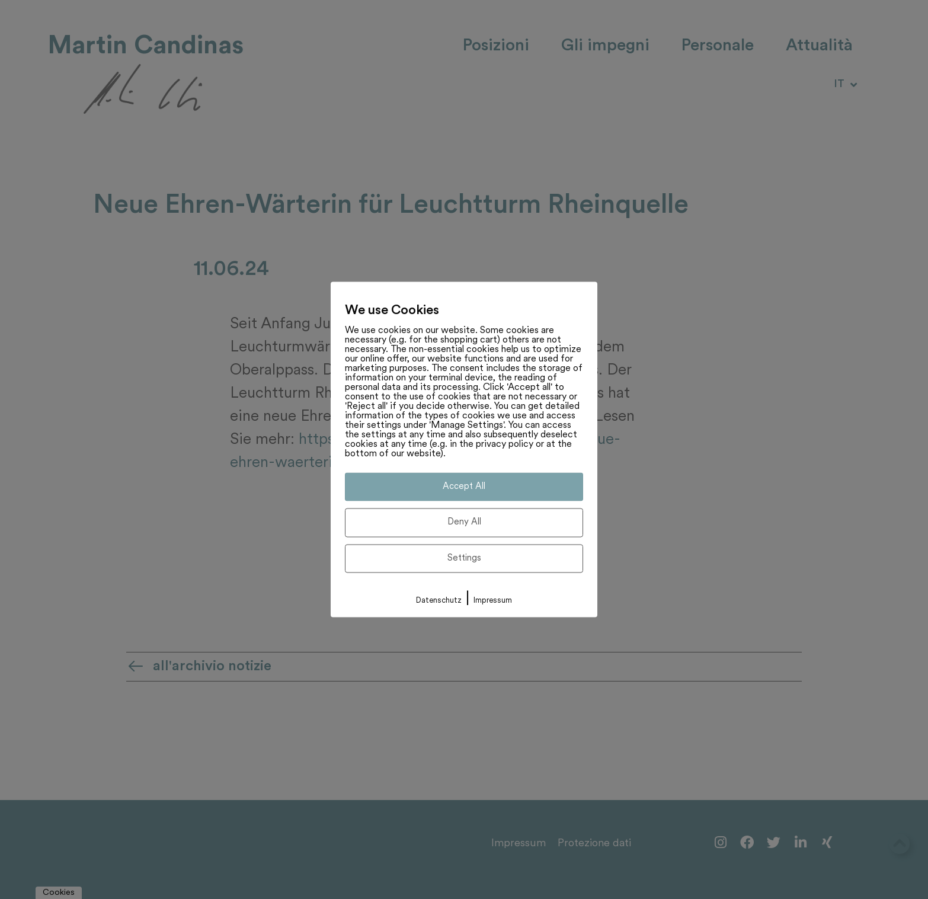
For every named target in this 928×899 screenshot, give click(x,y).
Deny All (464, 522)
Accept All (464, 486)
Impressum (492, 600)
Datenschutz (439, 600)
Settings (464, 558)
